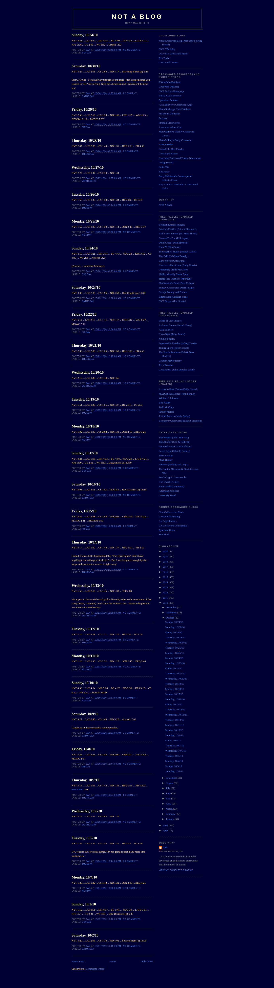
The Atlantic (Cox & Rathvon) (174, 441)
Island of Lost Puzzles (170, 320)
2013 (166, 587)
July (168, 788)
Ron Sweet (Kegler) (169, 481)
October (170, 617)
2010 (166, 602)
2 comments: (131, 151)
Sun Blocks (165, 534)
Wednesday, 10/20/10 (88, 372)
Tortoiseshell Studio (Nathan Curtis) (177, 251)
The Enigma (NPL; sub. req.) (174, 437)
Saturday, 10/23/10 (86, 287)
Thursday (88, 154)
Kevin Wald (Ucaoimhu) (171, 486)
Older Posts (147, 961)
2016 (166, 571)
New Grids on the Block (171, 512)
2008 (166, 830)
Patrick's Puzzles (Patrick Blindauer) (178, 228)
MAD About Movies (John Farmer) (177, 393)
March (169, 808)
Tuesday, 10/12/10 (85, 629)
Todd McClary (166, 407)
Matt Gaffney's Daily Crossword (175, 140)
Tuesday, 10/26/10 (85, 194)
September (172, 777)
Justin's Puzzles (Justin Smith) (174, 416)
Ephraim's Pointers (168, 100)
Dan (165, 847)
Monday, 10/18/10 (85, 426)
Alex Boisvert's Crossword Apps (176, 104)
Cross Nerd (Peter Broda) (172, 334)
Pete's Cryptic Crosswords (172, 477)
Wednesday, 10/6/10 (87, 811)
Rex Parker (164, 58)
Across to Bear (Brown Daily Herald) (178, 389)
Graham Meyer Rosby (170, 360)
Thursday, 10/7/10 (85, 780)
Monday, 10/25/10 (85, 221)
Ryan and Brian (167, 530)
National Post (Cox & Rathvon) (175, 446)
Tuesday (87, 208)
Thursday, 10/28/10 (86, 141)
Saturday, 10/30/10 (86, 66)
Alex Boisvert (166, 329)
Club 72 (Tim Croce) (169, 247)
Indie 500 (164, 167)
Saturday (88, 96)
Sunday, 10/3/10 (84, 904)
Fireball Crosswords (169, 122)
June (168, 793)
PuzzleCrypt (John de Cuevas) (174, 450)
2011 (166, 597)
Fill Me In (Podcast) (169, 113)
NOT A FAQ (165, 205)
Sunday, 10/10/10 (85, 683)
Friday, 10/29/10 (84, 109)
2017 (166, 566)
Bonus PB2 (77, 789)
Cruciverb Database (169, 86)
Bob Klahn (164, 402)
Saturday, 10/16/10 (86, 484)
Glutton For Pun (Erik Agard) (174, 238)
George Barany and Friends (173, 292)
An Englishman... (168, 521)
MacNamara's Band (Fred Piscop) (176, 283)
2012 (166, 592)
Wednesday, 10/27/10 (88, 167)
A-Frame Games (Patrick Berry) (175, 325)
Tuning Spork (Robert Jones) (174, 347)
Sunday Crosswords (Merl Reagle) (177, 287)
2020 (166, 551)
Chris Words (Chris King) (172, 260)
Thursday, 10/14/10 (86, 542)
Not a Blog (137, 16)
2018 (166, 561)
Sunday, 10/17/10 (85, 453)
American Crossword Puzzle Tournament (180, 158)
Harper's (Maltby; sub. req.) (173, 464)
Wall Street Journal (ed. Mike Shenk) (178, 233)
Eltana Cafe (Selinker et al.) (173, 296)
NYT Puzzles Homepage (171, 91)
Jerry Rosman (166, 365)
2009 (166, 825)
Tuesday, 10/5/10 (84, 838)
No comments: (132, 50)
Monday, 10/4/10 (84, 877)
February (171, 813)
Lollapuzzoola (166, 162)
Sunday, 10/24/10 (85, 35)
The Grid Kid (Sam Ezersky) (174, 256)
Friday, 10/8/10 (83, 749)
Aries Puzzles (166, 144)
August (170, 782)
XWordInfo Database (170, 82)
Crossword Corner (168, 62)
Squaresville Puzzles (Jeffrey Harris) (178, 343)
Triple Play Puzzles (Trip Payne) (175, 278)
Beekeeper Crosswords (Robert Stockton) (180, 420)
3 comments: (131, 468)
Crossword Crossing (169, 516)
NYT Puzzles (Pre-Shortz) (172, 301)
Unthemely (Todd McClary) (173, 269)
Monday (87, 235)
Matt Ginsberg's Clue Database (175, 109)
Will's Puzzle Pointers (170, 95)
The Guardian (166, 455)
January (170, 819)
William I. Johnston (169, 398)
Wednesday (89, 181)
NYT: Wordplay (167, 49)
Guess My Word (167, 495)
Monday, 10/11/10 (85, 656)
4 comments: (131, 569)
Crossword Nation (168, 153)
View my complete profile (176, 870)
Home (113, 961)
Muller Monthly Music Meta (173, 274)
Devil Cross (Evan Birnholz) (173, 242)
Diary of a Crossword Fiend (173, 53)
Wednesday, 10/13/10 (88, 586)
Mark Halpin (165, 459)
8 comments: (131, 640)
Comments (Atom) (95, 968)
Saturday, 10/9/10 (85, 714)
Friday (86, 127)
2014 (166, 582)
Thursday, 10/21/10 (86, 345)
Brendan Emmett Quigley (172, 224)
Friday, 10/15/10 (84, 511)
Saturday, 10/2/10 (85, 935)
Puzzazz (163, 118)
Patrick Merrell (167, 411)
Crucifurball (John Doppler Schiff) (177, 369)
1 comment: (130, 93)
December (171, 607)
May (168, 798)
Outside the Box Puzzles (171, 149)
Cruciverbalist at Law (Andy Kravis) (178, 265)
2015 (166, 577)
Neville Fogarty (167, 338)
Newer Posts (78, 961)
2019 (166, 556)
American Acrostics (169, 490)
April (169, 803)
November (171, 612)
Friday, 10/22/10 (84, 314)
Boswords (164, 171)
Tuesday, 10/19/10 (85, 399)
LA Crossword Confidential (173, 525)
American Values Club (170, 127)
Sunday (87, 53)
